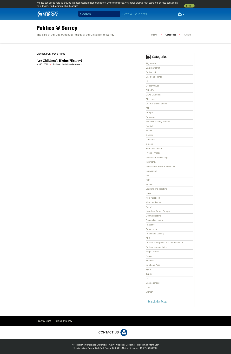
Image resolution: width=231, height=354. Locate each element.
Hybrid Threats (153, 153)
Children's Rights (154, 77)
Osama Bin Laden (154, 220)
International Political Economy (160, 166)
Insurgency (151, 162)
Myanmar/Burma (153, 202)
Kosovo (149, 184)
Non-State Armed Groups (158, 211)
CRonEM (150, 90)
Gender (149, 135)
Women (149, 292)
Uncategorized (152, 283)
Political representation (156, 247)
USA (148, 287)
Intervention (151, 171)
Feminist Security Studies (158, 121)
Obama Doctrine (153, 216)
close (188, 6)
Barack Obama (153, 68)
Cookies (120, 345)
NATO (149, 207)
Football (149, 126)
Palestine (150, 225)
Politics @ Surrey (57, 27)
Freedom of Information (148, 345)
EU (147, 108)
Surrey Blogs (44, 321)
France (149, 130)
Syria (148, 269)
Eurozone (150, 117)
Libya (148, 193)
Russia (149, 256)
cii (147, 81)
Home (154, 35)
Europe (149, 112)
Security (149, 260)
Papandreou (151, 229)
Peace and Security (155, 233)
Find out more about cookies (63, 6)
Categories (170, 35)
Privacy (111, 345)
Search (115, 14)
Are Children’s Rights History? (59, 60)
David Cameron (153, 95)
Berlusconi (151, 72)
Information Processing (156, 157)
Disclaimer (130, 345)
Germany (150, 139)
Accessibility (78, 345)
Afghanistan (151, 63)
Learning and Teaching (156, 189)
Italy (148, 180)
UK (147, 278)
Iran (147, 175)
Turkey (149, 274)
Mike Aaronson (153, 198)
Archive (187, 35)
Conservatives (152, 86)
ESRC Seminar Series (156, 103)
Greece (149, 144)
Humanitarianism (154, 148)
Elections (150, 99)
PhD (148, 238)
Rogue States (152, 251)
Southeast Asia (153, 265)
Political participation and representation (164, 242)
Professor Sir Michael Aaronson (67, 64)
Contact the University (95, 345)
